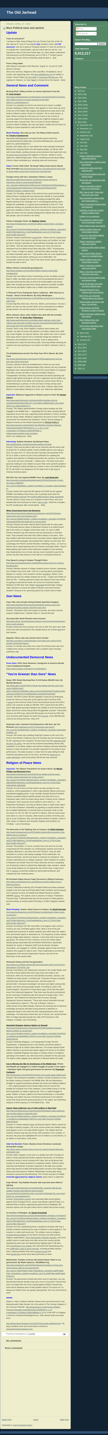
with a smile (42, 502)
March (83, 333)
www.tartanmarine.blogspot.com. (19, 1329)
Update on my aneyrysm (90, 216)
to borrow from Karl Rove (17, 155)
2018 (80, 112)
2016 (80, 119)
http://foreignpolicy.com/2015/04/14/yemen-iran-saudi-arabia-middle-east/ (36, 1075)
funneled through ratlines (16, 1235)
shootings (47, 574)
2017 (80, 115)
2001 (80, 369)
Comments (82, 34)
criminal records (40, 1251)
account (45, 716)
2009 (80, 362)
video (32, 1125)
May (82, 149)
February (84, 336)
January (83, 340)
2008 (80, 365)
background (15, 1254)
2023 (80, 94)
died (59, 630)
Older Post (64, 1420)
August (83, 139)
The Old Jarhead (21, 12)
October (83, 132)
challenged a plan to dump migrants (24, 1249)
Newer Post (6, 1420)
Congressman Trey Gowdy (21, 1246)
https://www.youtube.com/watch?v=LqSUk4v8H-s (26, 669)
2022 (80, 98)
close (56, 469)
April (82, 153)
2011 (80, 355)
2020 (80, 105)
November (84, 129)
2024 (80, 91)
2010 (80, 358)
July (82, 142)
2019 (80, 108)
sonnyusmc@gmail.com (48, 77)
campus (15, 871)
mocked (35, 238)
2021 (80, 101)
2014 (80, 344)
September (84, 136)
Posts (79, 29)
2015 (80, 122)
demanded (39, 585)
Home (35, 1420)
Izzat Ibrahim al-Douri (22, 1199)
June (82, 146)
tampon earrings (20, 497)
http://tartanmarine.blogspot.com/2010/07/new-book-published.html (33, 1324)
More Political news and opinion (92, 226)
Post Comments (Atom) (22, 1425)
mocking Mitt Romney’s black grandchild (47, 497)
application (15, 757)
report (10, 702)
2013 (80, 348)
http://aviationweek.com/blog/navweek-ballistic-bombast (29, 444)
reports (17, 896)
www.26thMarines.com (43, 75)
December (84, 125)
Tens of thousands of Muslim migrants (41, 1238)
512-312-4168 (30, 77)
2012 (80, 351)
